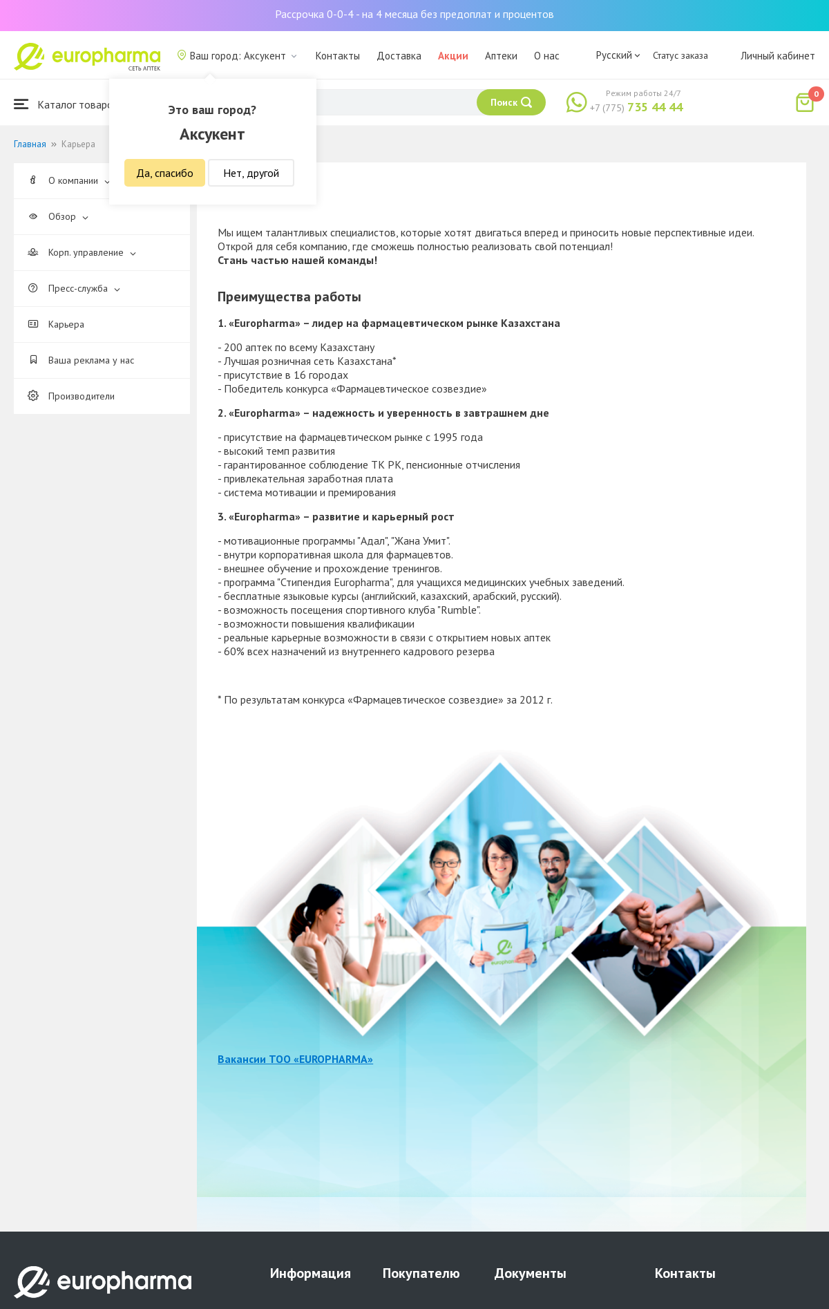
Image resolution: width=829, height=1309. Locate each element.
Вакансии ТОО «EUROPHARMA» (295, 1059)
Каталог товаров (66, 104)
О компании (69, 180)
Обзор (58, 216)
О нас (547, 55)
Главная (30, 144)
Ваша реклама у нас (81, 360)
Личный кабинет (778, 55)
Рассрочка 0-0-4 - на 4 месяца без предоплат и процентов (414, 14)
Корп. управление (82, 252)
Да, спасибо (164, 173)
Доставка (399, 55)
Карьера (56, 324)
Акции (453, 55)
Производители (71, 396)
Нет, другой (251, 173)
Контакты (338, 55)
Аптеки (501, 55)
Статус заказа (680, 55)
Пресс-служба (74, 288)
